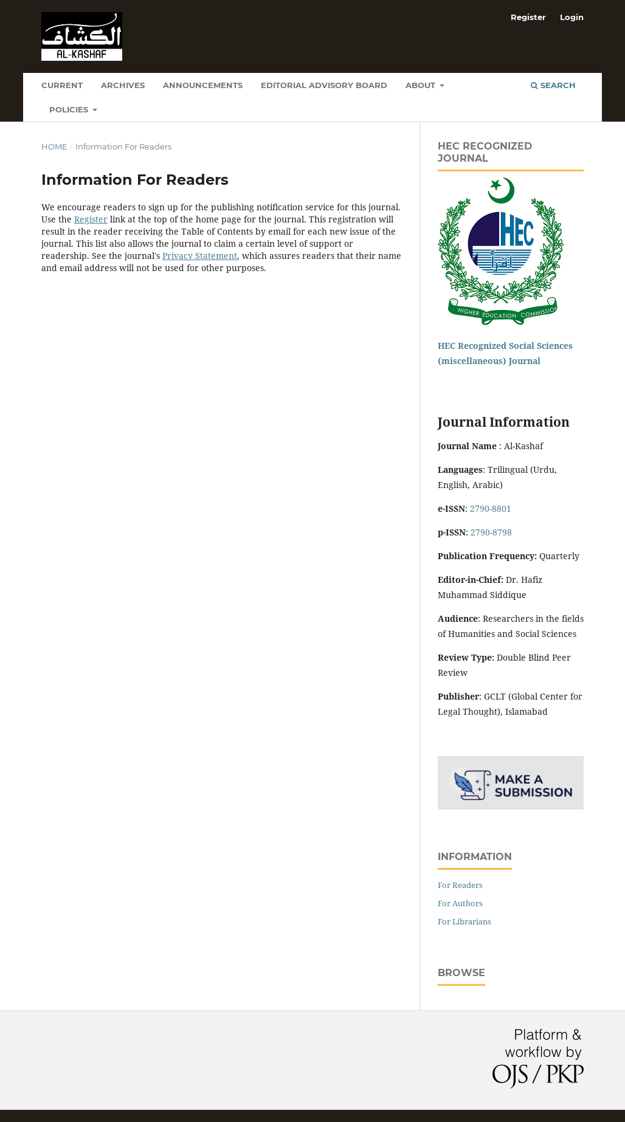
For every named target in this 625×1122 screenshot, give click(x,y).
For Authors (460, 903)
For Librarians (464, 921)
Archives (123, 85)
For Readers (460, 884)
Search (553, 85)
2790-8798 (491, 532)
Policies (70, 109)
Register (528, 17)
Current (62, 85)
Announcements (203, 85)
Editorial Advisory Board (324, 85)
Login (572, 17)
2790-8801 (490, 508)
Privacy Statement (199, 255)
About (422, 85)
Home (54, 146)
